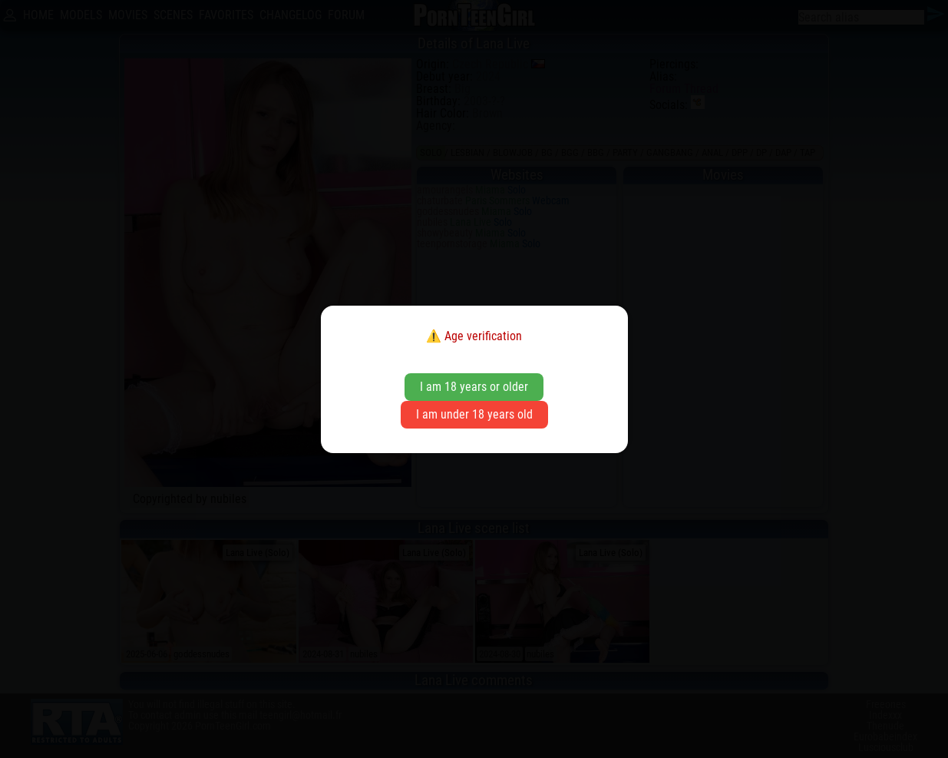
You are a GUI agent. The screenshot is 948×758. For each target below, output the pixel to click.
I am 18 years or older (474, 386)
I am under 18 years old (474, 414)
